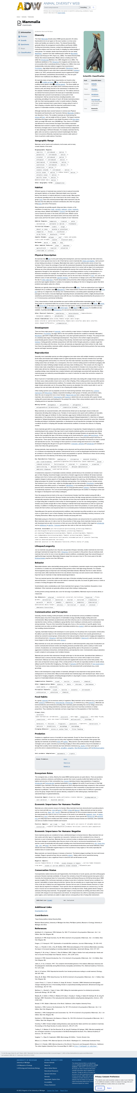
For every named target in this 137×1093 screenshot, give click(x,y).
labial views (85, 308)
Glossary (47, 1076)
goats (60, 810)
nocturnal (80, 600)
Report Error (64, 1090)
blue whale (76, 119)
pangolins (71, 748)
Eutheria (76, 70)
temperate (53, 221)
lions (94, 814)
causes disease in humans (71, 863)
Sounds (22, 40)
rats (95, 843)
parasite (40, 602)
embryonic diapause (44, 469)
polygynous (77, 405)
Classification (24, 52)
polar (73, 221)
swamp (54, 242)
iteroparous (74, 459)
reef (60, 237)
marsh (46, 242)
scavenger (88, 719)
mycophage (63, 726)
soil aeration (42, 800)
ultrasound (86, 690)
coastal (54, 239)
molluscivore (75, 719)
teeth (78, 287)
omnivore (40, 726)
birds (40, 204)
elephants (89, 814)
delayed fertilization (59, 467)
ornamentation (62, 323)
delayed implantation (79, 467)
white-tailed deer (47, 280)
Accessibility (48, 1082)
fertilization (59, 464)
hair (57, 82)
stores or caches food (59, 729)
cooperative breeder (70, 407)
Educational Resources (51, 1071)
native (61, 152)
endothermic (60, 313)
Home (18, 16)
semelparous (61, 459)
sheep (70, 810)
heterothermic (74, 313)
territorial (71, 605)
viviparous (84, 464)
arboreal (51, 597)
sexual (99, 461)
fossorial (88, 597)
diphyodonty (61, 289)
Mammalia (31, 16)
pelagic (51, 237)
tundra (54, 226)
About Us (47, 1065)
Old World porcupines (97, 748)
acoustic (77, 681)
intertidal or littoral (45, 250)
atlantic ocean (42, 175)
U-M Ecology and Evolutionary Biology (28, 1068)
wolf (92, 276)
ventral (102, 303)
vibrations (53, 687)
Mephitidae (38, 53)
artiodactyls (90, 444)
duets (69, 684)
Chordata (94, 89)
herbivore (40, 724)
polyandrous (64, 405)
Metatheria (69, 68)
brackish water (67, 239)
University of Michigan (23, 1062)
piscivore (64, 717)
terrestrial (41, 224)
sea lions (58, 209)
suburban (66, 245)
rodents (86, 435)
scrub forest (41, 234)
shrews (37, 117)
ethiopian (40, 160)
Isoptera (68, 397)
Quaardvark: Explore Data (52, 1079)
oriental (40, 157)
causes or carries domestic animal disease (61, 865)
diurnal (70, 600)
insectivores (95, 435)
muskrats (76, 209)
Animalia (24, 16)
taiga (63, 226)
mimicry (60, 684)
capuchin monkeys (62, 278)
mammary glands (60, 84)
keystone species (57, 800)
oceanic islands (42, 170)
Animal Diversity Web (62, 3)
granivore (73, 724)
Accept (99, 1088)
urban (57, 245)
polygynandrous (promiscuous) (48, 407)
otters (70, 209)
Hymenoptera (58, 397)
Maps (21, 48)
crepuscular (92, 600)
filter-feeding (77, 729)
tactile (66, 681)
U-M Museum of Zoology (24, 1065)
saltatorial (46, 600)
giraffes (51, 525)
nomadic (59, 602)
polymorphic (59, 316)
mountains (53, 234)
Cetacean (57, 525)
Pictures (22, 36)
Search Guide (61, 13)
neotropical (41, 162)
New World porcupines (82, 748)
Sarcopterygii (95, 99)
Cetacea (62, 211)
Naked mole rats (71, 395)
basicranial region (52, 308)
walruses (64, 209)
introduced (51, 152)
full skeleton (58, 310)
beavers (66, 781)
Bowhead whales (40, 558)
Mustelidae (74, 53)
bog (61, 242)
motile (49, 602)
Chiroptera (55, 62)
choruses (78, 684)
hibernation (92, 602)
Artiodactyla (45, 60)
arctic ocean (41, 172)
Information (24, 32)
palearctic (40, 154)
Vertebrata (94, 94)
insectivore (41, 719)
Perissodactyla (60, 703)
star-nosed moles (98, 664)
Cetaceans (74, 444)
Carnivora (42, 703)
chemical (87, 681)
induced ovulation (43, 464)
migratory (69, 602)
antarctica (40, 167)
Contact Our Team (52, 1090)
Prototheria (38, 68)
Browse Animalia (49, 1062)
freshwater (72, 224)
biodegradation (90, 797)
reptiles (65, 742)
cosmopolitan (59, 183)
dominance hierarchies (45, 607)
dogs (49, 812)
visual (57, 681)
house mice (101, 843)
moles (70, 783)
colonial (92, 605)
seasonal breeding (89, 459)
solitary (60, 605)
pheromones (90, 684)
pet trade (53, 824)
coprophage (75, 726)
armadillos (64, 748)
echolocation (41, 692)
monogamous (52, 405)
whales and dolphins (88, 261)
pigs (37, 845)
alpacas (77, 810)
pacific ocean (42, 177)
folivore (51, 724)
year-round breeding (44, 461)
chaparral (40, 232)
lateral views (43, 306)
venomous (71, 316)
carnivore (40, 714)
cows (53, 810)
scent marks (41, 687)
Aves (65, 759)
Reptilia (67, 763)
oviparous (95, 464)
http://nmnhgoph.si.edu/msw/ (86, 1046)
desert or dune (42, 229)
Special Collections (50, 1074)
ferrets (57, 812)
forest (50, 232)
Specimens (23, 44)
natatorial (59, 600)
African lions (48, 393)
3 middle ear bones (48, 82)
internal (72, 464)
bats (43, 117)
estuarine (64, 248)
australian (40, 165)
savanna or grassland (59, 229)
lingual (75, 308)
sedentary (80, 602)
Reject (109, 1088)
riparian (53, 248)
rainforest (61, 232)
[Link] (49, 900)
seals (53, 209)
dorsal (95, 303)
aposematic (61, 753)
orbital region (64, 308)
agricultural (41, 248)
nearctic (40, 152)
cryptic (72, 753)
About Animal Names (50, 1068)
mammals (58, 331)
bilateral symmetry (44, 316)
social (82, 605)
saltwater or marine (56, 224)
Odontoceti (85, 638)
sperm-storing (42, 467)
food (63, 824)
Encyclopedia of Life (41, 911)
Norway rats (91, 816)
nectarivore (93, 724)
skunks (81, 626)
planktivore (51, 726)
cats (53, 812)
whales (100, 814)
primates (81, 444)
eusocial (85, 407)
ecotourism (40, 827)
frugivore (61, 724)
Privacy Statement (49, 1085)
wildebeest (43, 525)
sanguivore (84, 717)
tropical (64, 221)
